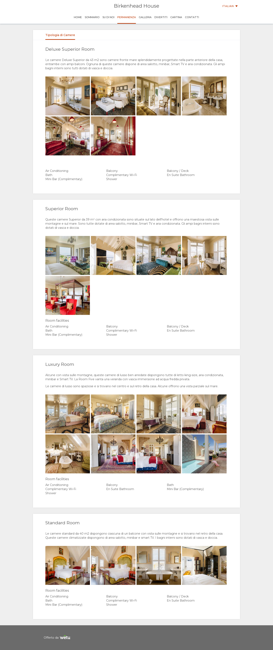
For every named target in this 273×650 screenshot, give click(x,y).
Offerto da (57, 637)
